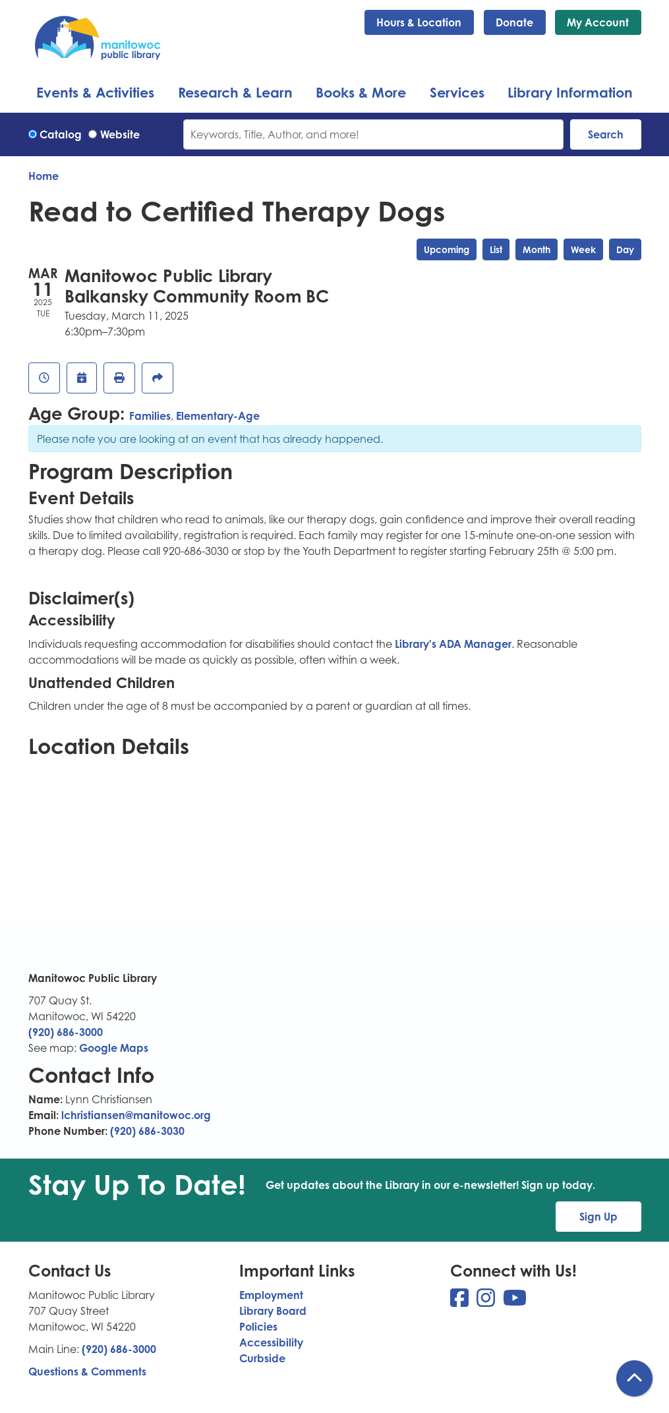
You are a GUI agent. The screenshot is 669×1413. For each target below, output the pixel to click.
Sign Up (598, 1216)
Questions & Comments (87, 1371)
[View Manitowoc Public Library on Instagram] (487, 1301)
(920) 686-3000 (65, 1032)
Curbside (262, 1358)
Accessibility (271, 1342)
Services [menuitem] (457, 92)
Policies (258, 1326)
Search (606, 134)
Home (43, 176)
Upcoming (446, 249)
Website (120, 134)
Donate (514, 22)
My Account (598, 22)
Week (583, 249)
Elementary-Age (218, 415)
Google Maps (113, 1047)
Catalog (61, 134)
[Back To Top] (634, 1378)
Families (150, 415)
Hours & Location (418, 22)
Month (536, 249)
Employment (271, 1295)
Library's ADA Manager (451, 643)
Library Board (272, 1310)
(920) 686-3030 (147, 1131)
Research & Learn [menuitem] (235, 92)
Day (625, 249)
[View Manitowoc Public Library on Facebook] (460, 1301)
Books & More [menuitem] (361, 92)
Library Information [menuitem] (570, 92)
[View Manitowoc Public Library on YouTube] (515, 1301)
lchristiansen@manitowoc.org (136, 1115)
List (496, 249)
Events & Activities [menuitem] (95, 92)
